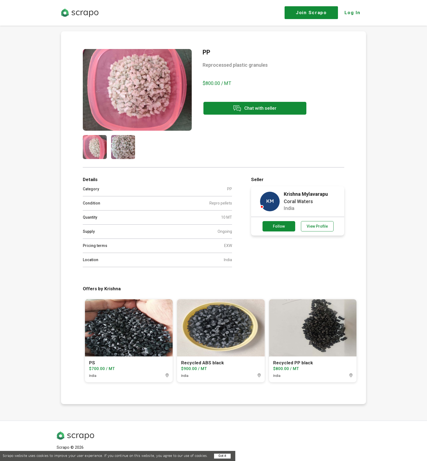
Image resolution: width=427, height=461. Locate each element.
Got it (222, 456)
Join (311, 12)
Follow (279, 226)
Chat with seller (251, 108)
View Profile (317, 226)
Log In (352, 12)
